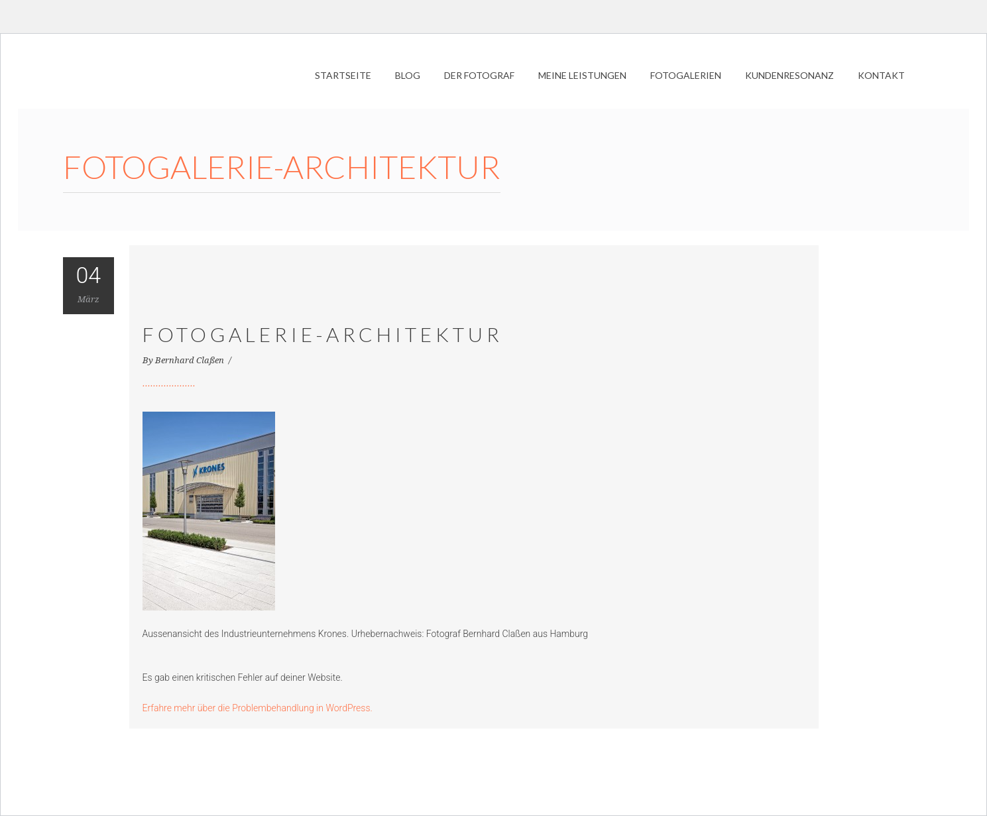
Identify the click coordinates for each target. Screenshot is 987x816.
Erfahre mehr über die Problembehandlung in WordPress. (258, 708)
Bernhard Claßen (190, 360)
